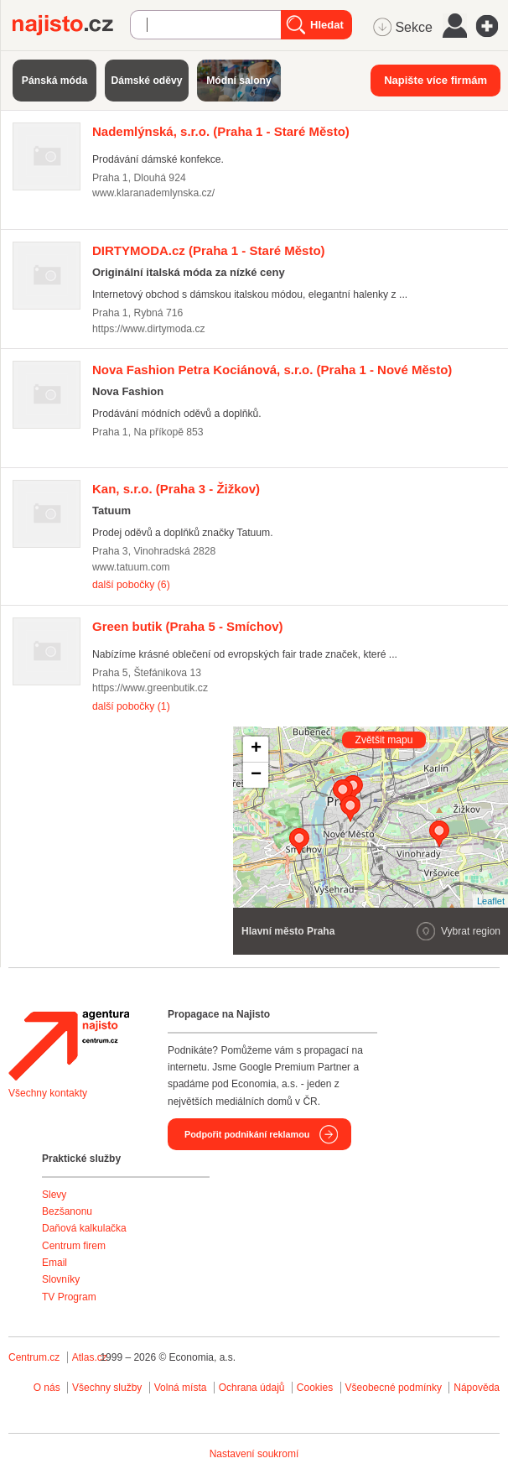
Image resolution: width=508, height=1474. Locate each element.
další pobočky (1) (131, 706)
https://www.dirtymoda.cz (148, 329)
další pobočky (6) (131, 585)
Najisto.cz (71, 25)
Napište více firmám (435, 80)
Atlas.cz (89, 1357)
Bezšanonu (67, 1211)
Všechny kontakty (47, 1093)
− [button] (256, 775)
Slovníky (61, 1279)
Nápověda (477, 1387)
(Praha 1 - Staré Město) (221, 131)
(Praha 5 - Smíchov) (187, 626)
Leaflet (491, 901)
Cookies (315, 1387)
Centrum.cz (34, 1357)
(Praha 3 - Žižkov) (176, 489)
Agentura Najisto (68, 1045)
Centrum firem (74, 1246)
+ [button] (256, 749)
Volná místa (180, 1387)
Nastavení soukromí (254, 1454)
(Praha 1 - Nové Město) (272, 369)
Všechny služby (108, 1387)
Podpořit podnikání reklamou (246, 1134)
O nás (47, 1387)
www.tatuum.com (131, 567)
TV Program (69, 1297)
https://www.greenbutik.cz (150, 688)
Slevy (54, 1195)
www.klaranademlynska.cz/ (153, 193)
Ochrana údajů (252, 1387)
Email (54, 1262)
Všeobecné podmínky (393, 1387)
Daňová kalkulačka (84, 1228)
